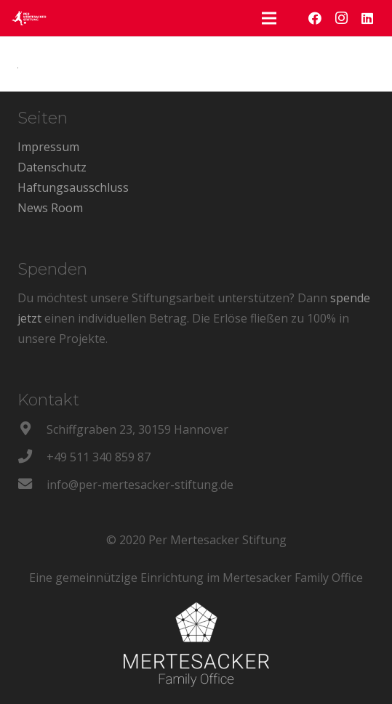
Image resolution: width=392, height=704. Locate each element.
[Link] (29, 18)
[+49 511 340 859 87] (32, 457)
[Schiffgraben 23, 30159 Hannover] (32, 429)
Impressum (48, 147)
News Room (50, 208)
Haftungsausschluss (73, 187)
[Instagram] (341, 18)
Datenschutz (52, 167)
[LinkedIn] (367, 18)
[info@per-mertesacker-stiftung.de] (32, 484)
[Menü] (269, 18)
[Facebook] (315, 18)
